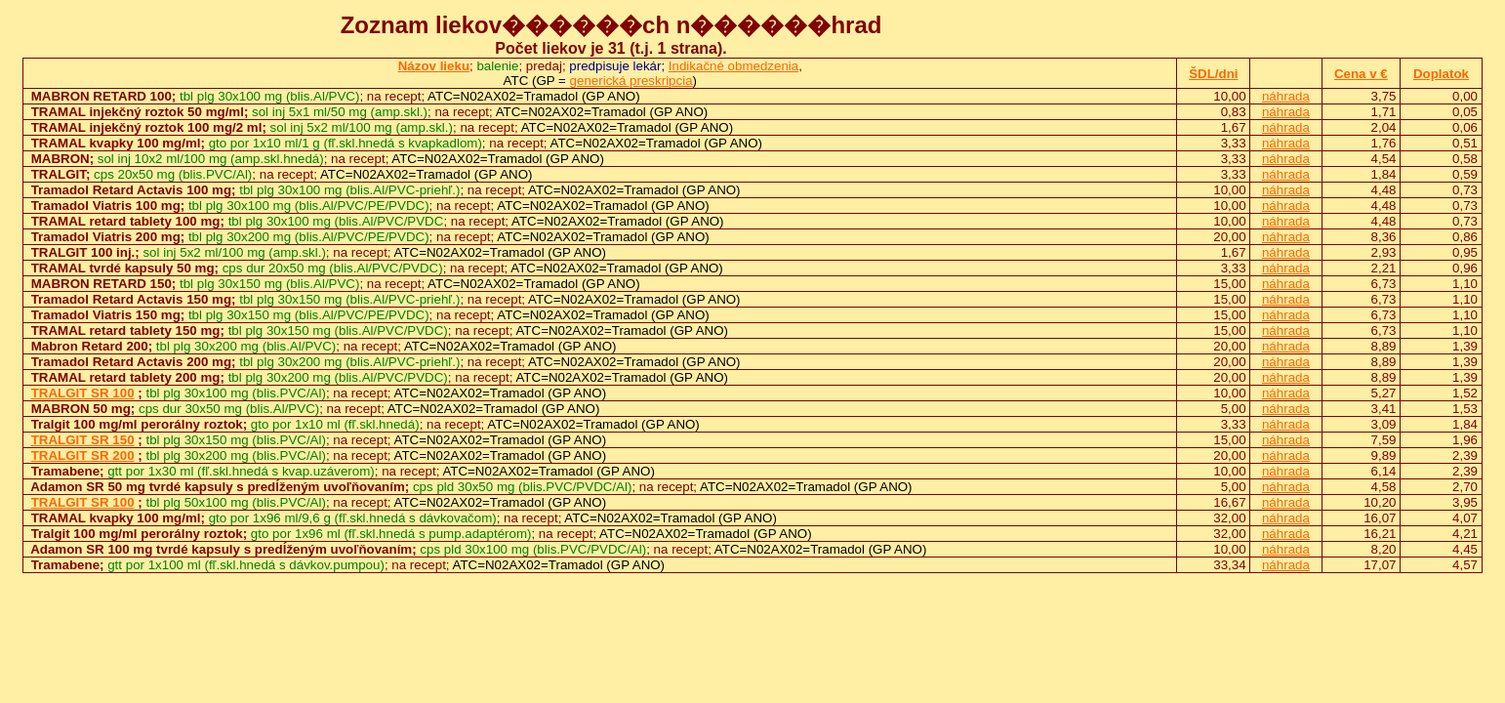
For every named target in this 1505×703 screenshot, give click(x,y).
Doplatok (1441, 73)
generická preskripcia (631, 80)
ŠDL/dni (1213, 73)
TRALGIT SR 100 (83, 393)
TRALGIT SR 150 (83, 440)
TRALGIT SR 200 (83, 455)
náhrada (1286, 96)
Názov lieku (433, 66)
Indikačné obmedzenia (733, 66)
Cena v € (1361, 73)
